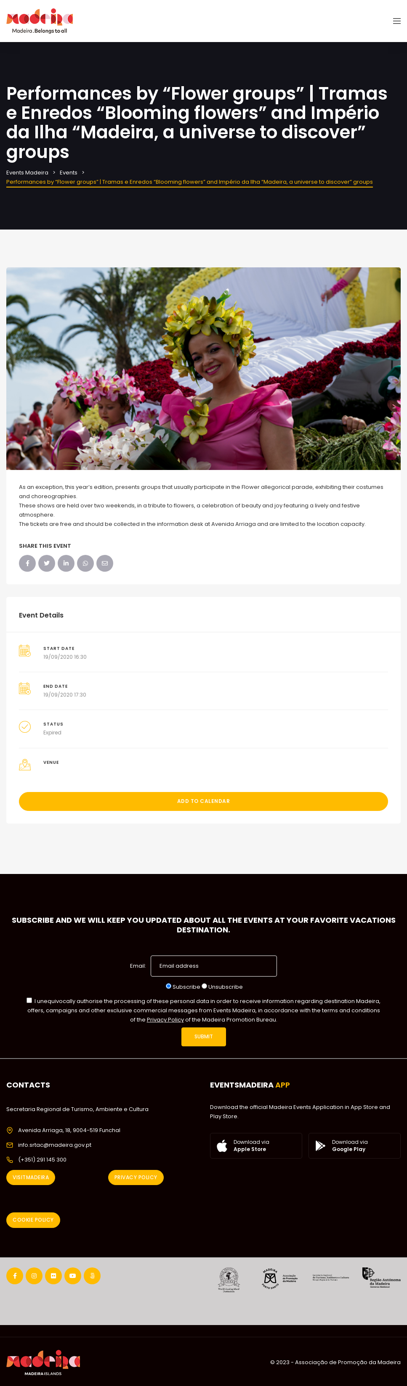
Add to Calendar (203, 801)
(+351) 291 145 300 (42, 1160)
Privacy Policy (165, 1020)
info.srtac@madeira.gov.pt (54, 1145)
